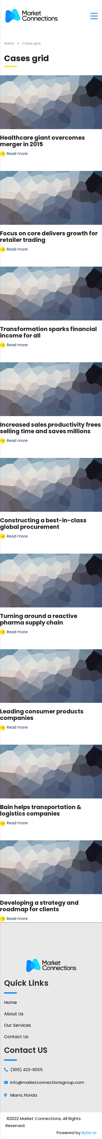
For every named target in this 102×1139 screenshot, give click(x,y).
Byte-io (89, 1132)
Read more (14, 154)
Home (9, 43)
